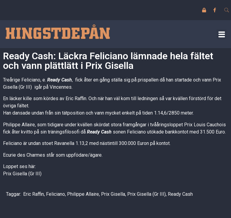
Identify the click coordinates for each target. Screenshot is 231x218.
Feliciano (55, 194)
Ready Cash (180, 194)
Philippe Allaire (83, 194)
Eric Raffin (33, 194)
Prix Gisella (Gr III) (22, 174)
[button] (221, 34)
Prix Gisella (113, 194)
